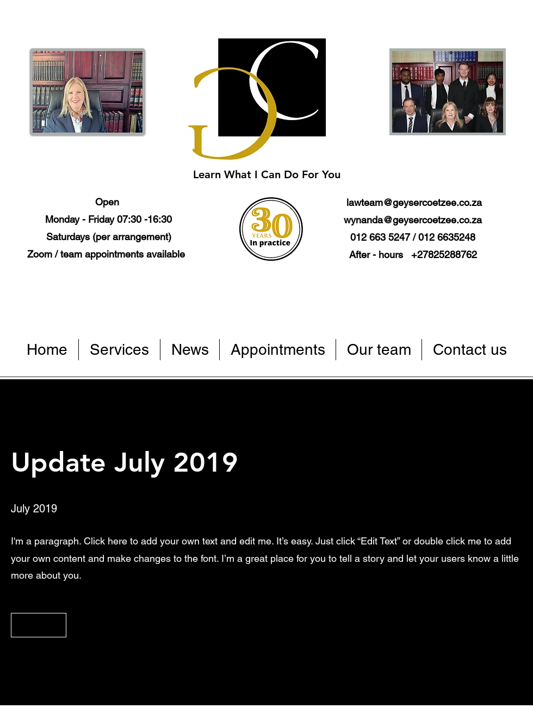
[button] (38, 625)
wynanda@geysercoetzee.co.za (413, 219)
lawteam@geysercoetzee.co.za (414, 202)
